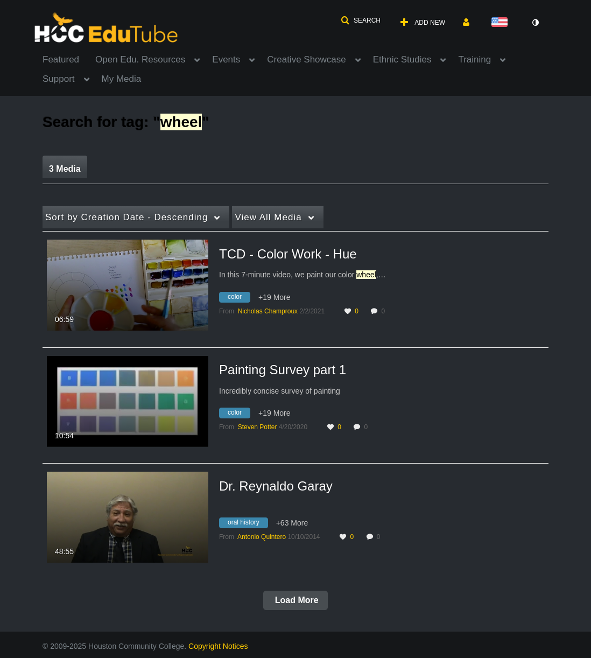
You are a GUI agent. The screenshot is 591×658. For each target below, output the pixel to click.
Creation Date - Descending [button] (126, 217)
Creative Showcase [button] (306, 59)
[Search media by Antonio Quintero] (261, 537)
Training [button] (474, 59)
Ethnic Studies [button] (402, 59)
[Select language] (501, 23)
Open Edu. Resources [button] (140, 59)
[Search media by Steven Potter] (257, 427)
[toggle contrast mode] (535, 22)
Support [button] (59, 79)
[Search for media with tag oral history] (247, 524)
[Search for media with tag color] (238, 298)
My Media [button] (122, 79)
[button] (361, 20)
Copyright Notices (218, 646)
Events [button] (226, 59)
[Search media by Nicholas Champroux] (268, 311)
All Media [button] (268, 217)
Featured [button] (61, 59)
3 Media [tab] (65, 168)
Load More (295, 600)
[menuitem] (69, 58)
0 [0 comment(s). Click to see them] (384, 311)
